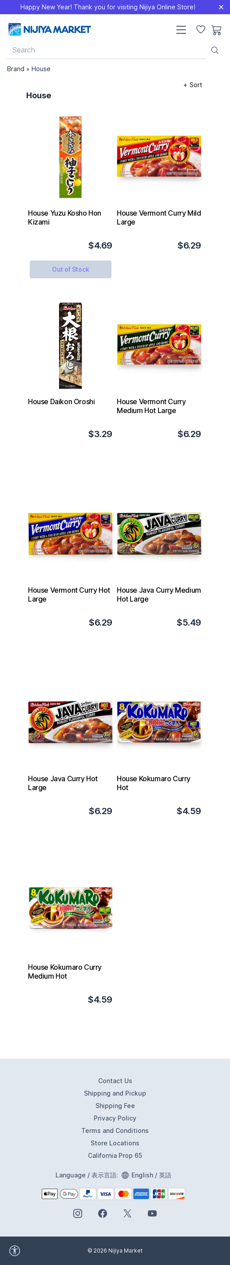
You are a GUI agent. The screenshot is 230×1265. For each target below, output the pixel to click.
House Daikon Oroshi (61, 401)
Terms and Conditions (115, 1130)
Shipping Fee (115, 1105)
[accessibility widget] (39, 1251)
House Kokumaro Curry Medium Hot (65, 971)
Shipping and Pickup (115, 1093)
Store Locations (115, 1143)
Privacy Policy (115, 1118)
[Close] (221, 7)
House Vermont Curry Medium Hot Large (151, 406)
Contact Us (115, 1080)
